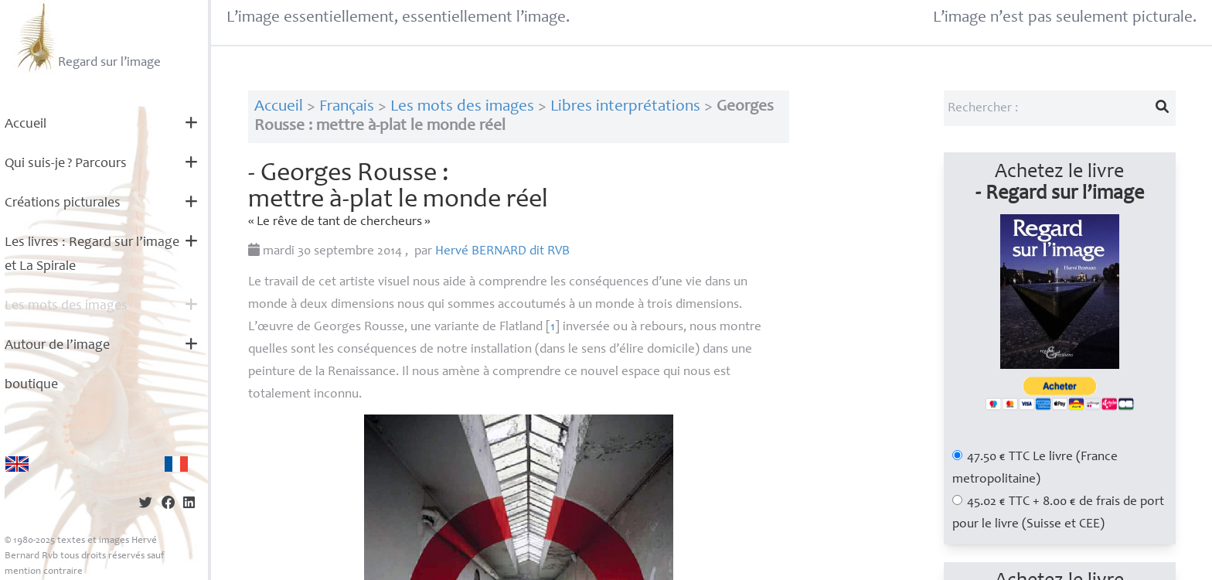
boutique (31, 385)
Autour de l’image (57, 346)
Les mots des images (66, 306)
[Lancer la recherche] (1162, 108)
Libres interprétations (625, 107)
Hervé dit (502, 251)
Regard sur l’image (87, 37)
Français (346, 107)
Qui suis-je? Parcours (66, 164)
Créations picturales (63, 203)
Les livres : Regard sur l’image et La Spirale (92, 255)
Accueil (25, 124)
